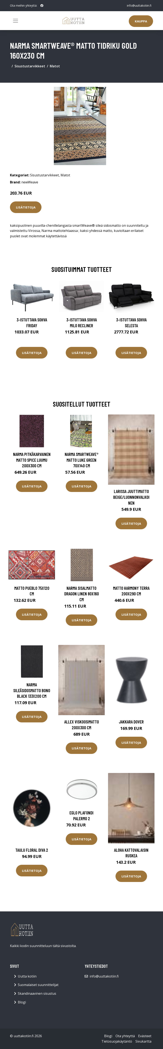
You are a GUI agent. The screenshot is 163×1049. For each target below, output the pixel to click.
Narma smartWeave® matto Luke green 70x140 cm (82, 460)
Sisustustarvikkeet (30, 66)
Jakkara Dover (131, 721)
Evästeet (144, 1036)
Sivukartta (143, 1041)
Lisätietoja (25, 207)
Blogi (22, 1002)
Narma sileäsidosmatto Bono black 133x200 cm (31, 690)
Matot (55, 66)
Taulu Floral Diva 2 (31, 850)
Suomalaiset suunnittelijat (38, 984)
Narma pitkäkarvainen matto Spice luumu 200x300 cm (32, 460)
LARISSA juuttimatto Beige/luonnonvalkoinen (131, 497)
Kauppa (141, 21)
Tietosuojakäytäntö (116, 1041)
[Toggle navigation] (15, 21)
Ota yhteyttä (125, 1036)
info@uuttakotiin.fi (139, 5)
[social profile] (42, 6)
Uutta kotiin (27, 976)
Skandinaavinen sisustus (37, 993)
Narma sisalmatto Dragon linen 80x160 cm (81, 593)
